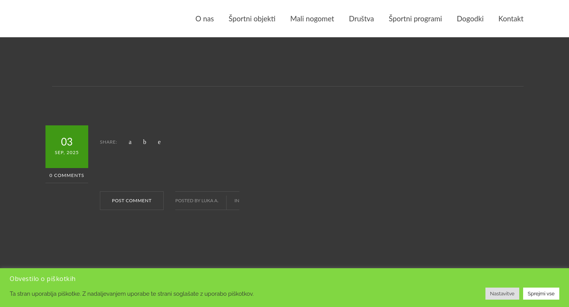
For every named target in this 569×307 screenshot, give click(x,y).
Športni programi (415, 18)
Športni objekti (252, 18)
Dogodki (470, 18)
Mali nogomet (312, 18)
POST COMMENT (132, 200)
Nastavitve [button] (502, 294)
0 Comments (66, 175)
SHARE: (108, 142)
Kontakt (511, 18)
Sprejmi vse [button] (541, 294)
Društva (361, 18)
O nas (204, 18)
